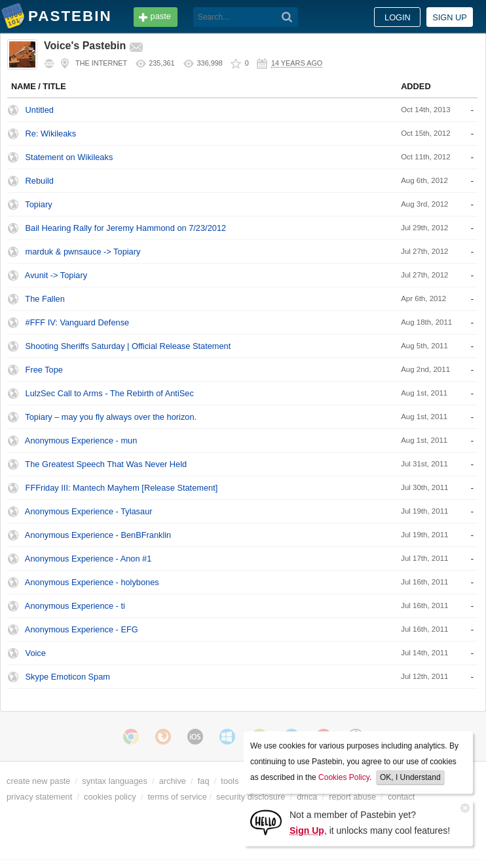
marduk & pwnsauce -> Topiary (83, 251)
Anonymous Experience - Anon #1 (88, 558)
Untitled (40, 110)
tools (229, 781)
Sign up (449, 17)
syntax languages (114, 781)
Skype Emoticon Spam (68, 677)
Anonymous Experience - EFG (81, 629)
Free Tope (44, 370)
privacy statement (39, 797)
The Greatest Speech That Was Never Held (106, 464)
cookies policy (110, 797)
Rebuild (40, 181)
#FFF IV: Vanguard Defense (78, 322)
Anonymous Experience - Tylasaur (89, 511)
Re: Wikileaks (51, 133)
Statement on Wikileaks (69, 157)
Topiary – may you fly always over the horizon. (110, 417)
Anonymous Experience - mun (81, 440)
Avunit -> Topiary (56, 275)
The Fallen (44, 299)
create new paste (38, 781)
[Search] (287, 17)
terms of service (177, 797)
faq (204, 781)
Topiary (38, 204)
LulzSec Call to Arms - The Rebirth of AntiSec (110, 393)
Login (397, 17)
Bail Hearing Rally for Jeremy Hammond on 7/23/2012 (126, 228)
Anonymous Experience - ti (75, 606)
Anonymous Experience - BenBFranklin (98, 535)
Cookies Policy (343, 777)
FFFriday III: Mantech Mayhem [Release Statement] (122, 488)
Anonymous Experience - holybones (92, 582)
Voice (36, 653)
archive (172, 781)
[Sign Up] (266, 821)
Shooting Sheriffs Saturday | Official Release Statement (128, 346)
